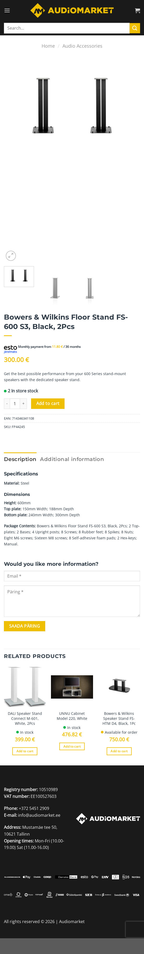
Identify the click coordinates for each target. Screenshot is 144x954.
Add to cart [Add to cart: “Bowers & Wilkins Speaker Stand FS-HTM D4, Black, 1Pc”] (119, 751)
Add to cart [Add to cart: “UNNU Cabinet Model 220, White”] (72, 746)
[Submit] (135, 28)
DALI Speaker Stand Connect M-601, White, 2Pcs (25, 718)
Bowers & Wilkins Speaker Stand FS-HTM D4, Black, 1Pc (119, 718)
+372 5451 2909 (34, 808)
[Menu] (7, 10)
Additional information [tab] (72, 459)
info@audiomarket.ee (39, 815)
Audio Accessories (82, 45)
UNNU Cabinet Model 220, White (72, 716)
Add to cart (48, 403)
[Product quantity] (15, 403)
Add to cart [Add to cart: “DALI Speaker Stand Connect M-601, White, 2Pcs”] (24, 751)
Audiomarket (72, 921)
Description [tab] (20, 459)
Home (48, 45)
